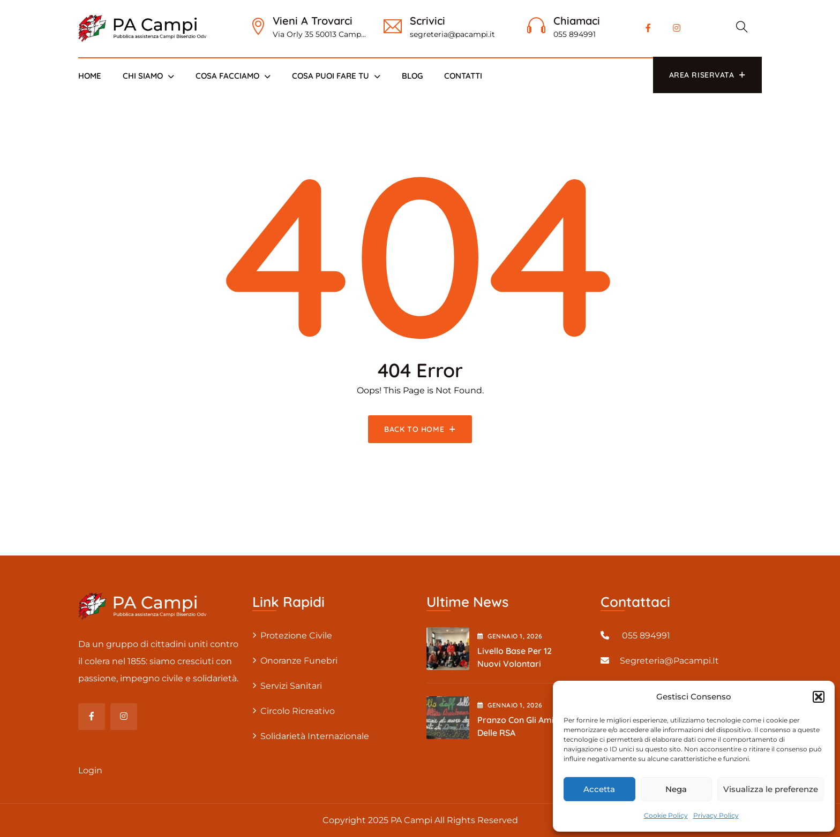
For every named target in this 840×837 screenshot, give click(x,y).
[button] (818, 696)
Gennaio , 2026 (510, 636)
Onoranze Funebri (299, 661)
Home (89, 76)
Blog (412, 76)
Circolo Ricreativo (297, 711)
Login (90, 770)
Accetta (599, 789)
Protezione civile (296, 635)
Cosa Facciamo (227, 76)
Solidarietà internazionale (314, 736)
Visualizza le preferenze (770, 789)
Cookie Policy (666, 815)
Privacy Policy (716, 815)
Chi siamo (143, 76)
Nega (676, 789)
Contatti (463, 76)
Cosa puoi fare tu (330, 76)
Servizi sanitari (291, 686)
